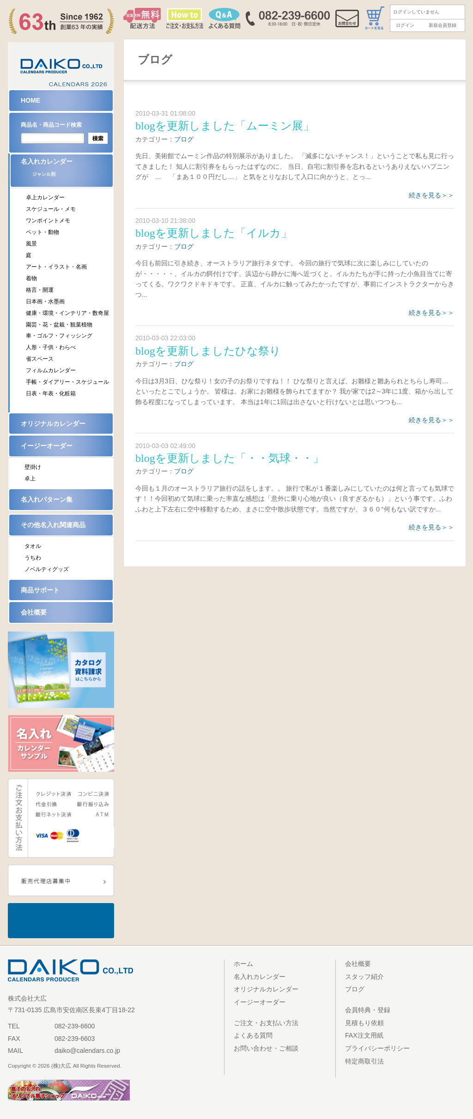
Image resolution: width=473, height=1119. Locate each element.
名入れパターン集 (47, 499)
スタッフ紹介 (364, 976)
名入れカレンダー (67, 170)
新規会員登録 (442, 25)
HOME (30, 100)
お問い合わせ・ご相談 (266, 1048)
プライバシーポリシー (377, 1048)
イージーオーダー (47, 445)
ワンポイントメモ (48, 220)
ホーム (243, 963)
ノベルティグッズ (46, 569)
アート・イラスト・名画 (56, 267)
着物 (31, 278)
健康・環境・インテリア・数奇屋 (67, 313)
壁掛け (32, 467)
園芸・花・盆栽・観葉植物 (59, 324)
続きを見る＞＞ (431, 195)
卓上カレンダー (45, 197)
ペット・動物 (42, 232)
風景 (31, 243)
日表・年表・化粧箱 (51, 393)
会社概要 (34, 612)
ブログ (184, 139)
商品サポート (40, 590)
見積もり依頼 (364, 1023)
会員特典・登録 (367, 1010)
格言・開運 (40, 290)
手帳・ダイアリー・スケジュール (67, 382)
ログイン (405, 25)
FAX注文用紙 (364, 1035)
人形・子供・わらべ (51, 347)
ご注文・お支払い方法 (266, 1023)
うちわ (32, 557)
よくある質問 (253, 1035)
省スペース (40, 359)
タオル (32, 546)
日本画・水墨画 (45, 301)
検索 (98, 138)
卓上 (30, 478)
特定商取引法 (364, 1061)
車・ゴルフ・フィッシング (59, 335)
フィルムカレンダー (51, 370)
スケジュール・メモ (51, 209)
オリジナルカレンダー (53, 423)
